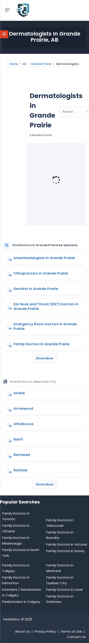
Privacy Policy (45, 631)
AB (24, 64)
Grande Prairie (41, 64)
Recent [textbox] (68, 112)
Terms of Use (71, 631)
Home (13, 64)
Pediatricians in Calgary (21, 601)
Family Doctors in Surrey (65, 551)
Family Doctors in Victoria (66, 544)
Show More (44, 358)
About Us (22, 631)
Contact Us (76, 637)
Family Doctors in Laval (64, 589)
